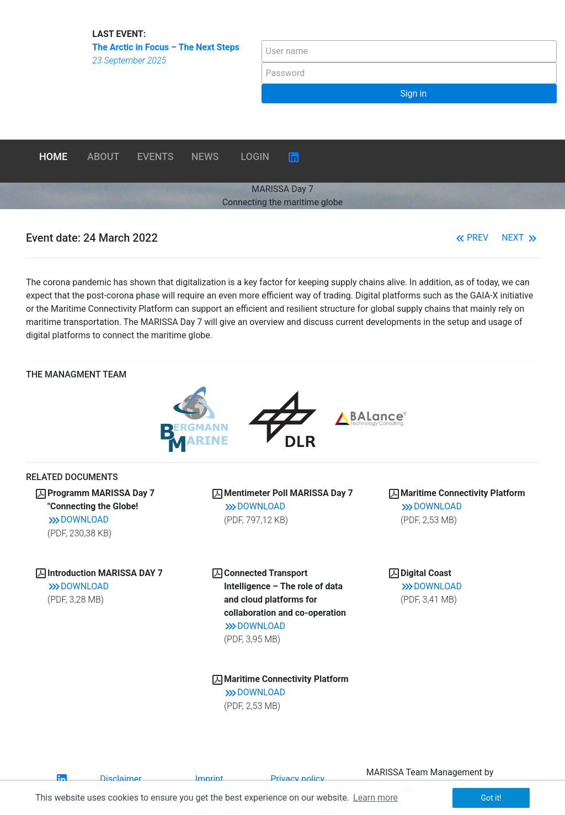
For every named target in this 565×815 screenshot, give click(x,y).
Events (155, 156)
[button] (409, 93)
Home (53, 156)
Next (520, 237)
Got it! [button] (491, 797)
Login (255, 156)
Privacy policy (297, 779)
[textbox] (409, 51)
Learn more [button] (375, 797)
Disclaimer (120, 779)
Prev (471, 237)
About (103, 156)
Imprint (209, 779)
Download (78, 519)
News (205, 156)
